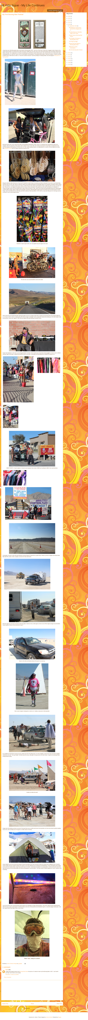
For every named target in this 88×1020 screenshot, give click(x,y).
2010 (69, 58)
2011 (69, 56)
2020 (69, 18)
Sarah (7, 969)
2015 (69, 24)
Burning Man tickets (24, 971)
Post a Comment (7, 977)
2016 (69, 22)
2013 (69, 52)
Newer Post (5, 1003)
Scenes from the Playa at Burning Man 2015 (74, 44)
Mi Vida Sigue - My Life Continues (23, 5)
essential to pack (8, 148)
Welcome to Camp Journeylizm (73, 47)
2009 (69, 60)
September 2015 (73, 25)
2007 (69, 64)
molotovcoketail (49, 1017)
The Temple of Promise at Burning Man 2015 (74, 39)
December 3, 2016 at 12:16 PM (12, 974)
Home (32, 1003)
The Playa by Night (73, 41)
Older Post (59, 1003)
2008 (69, 62)
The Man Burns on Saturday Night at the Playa (75, 32)
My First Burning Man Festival (75, 49)
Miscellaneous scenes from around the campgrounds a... (75, 29)
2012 (69, 54)
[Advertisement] (32, 990)
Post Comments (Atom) (35, 1008)
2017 (69, 20)
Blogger (59, 1017)
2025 (69, 16)
